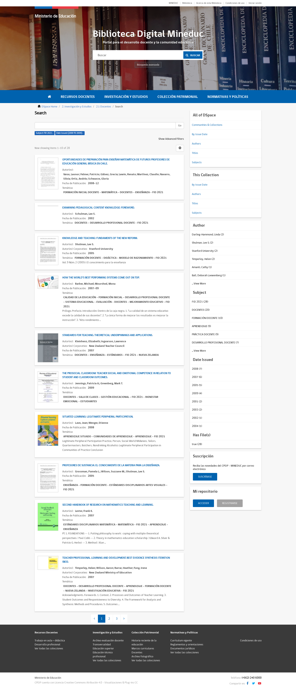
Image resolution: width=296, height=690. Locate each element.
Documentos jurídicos (182, 649)
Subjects (197, 162)
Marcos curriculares (143, 649)
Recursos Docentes (78, 96)
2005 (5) (197, 385)
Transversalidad (102, 645)
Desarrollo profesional (47, 645)
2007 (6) (197, 377)
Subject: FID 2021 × (44, 133)
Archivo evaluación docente (108, 641)
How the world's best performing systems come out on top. (100, 278)
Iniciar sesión (255, 3)
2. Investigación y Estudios (77, 107)
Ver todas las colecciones (49, 649)
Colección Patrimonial (177, 96)
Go (179, 126)
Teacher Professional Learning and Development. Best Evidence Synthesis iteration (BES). (116, 560)
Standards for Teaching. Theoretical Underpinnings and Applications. (107, 335)
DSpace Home (49, 107)
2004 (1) (197, 426)
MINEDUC (173, 3)
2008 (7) (197, 369)
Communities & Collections (207, 125)
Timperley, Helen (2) (203, 259)
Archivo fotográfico (142, 657)
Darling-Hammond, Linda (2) (208, 235)
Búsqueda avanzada (148, 65)
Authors (196, 144)
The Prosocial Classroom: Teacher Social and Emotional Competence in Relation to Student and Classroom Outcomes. (116, 375)
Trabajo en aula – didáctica (50, 641)
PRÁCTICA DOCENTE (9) (205, 334)
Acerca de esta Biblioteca (208, 3)
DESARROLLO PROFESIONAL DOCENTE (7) (215, 343)
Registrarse (229, 503)
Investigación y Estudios (126, 96)
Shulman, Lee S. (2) (202, 243)
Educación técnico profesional (103, 655)
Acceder (203, 503)
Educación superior (103, 649)
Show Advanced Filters (171, 139)
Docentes (137, 653)
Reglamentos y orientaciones (186, 645)
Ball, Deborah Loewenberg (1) (209, 275)
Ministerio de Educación (55, 16)
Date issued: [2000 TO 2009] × (69, 133)
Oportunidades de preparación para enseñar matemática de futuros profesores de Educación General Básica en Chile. (116, 162)
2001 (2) (197, 402)
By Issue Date (199, 134)
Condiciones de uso (235, 3)
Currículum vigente (181, 641)
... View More (199, 284)
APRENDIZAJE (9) (201, 326)
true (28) (197, 444)
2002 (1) (197, 418)
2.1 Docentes (103, 107)
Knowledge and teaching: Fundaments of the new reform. (99, 238)
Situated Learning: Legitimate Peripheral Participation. (97, 417)
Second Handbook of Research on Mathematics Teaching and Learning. (107, 505)
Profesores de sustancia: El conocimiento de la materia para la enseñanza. (111, 465)
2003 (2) (197, 410)
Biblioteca (187, 3)
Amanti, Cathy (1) (202, 267)
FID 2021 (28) (200, 302)
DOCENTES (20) (201, 310)
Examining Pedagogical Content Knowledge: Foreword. (98, 208)
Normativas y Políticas (227, 96)
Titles (195, 153)
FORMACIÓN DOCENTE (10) (207, 318)
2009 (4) (197, 393)
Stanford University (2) (205, 251)
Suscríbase (205, 477)
